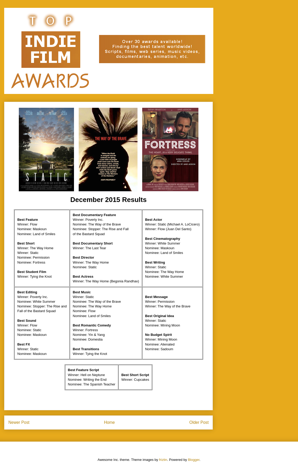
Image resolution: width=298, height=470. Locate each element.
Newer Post (19, 422)
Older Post (199, 422)
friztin (163, 460)
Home (109, 422)
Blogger (193, 460)
